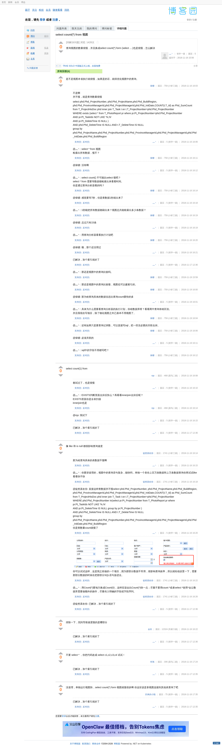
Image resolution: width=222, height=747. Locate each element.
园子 (27, 9)
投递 (46, 48)
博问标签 (107, 28)
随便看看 (57, 9)
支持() (78, 142)
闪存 (33, 30)
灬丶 (171, 54)
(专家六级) (173, 629)
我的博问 (92, 28)
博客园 (117, 743)
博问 (33, 36)
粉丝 (41, 9)
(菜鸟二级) (173, 375)
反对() (86, 142)
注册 (55, 19)
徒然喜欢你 (148, 453)
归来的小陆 (150, 694)
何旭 (152, 662)
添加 (46, 53)
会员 (17, 2)
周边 (23, 2)
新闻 (10, 2)
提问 (46, 36)
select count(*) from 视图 (72, 34)
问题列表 (62, 28)
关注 (34, 9)
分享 (196, 66)
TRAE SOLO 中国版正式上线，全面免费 (81, 66)
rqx (153, 375)
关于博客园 (75, 743)
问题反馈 (33, 68)
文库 (33, 59)
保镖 (152, 86)
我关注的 (77, 28)
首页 (4, 2)
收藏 (33, 53)
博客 (33, 42)
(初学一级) (173, 142)
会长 (150, 629)
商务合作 (96, 743)
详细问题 (122, 28)
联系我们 (86, 743)
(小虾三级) (173, 86)
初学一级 (181, 54)
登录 (42, 19)
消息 (66, 9)
